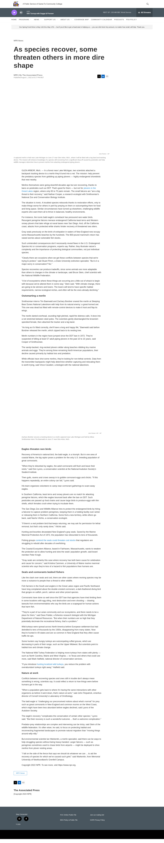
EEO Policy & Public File (69, 824)
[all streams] (144, 16)
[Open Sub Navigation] (31, 24)
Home (14, 24)
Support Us (50, 24)
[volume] (21, 16)
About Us (64, 24)
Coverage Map (81, 24)
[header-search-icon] (149, 6)
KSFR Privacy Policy (97, 824)
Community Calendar (101, 24)
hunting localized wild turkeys (50, 668)
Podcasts (119, 24)
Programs (24, 24)
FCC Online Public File (68, 819)
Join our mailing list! (97, 819)
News (36, 24)
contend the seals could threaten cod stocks (56, 544)
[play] (14, 16)
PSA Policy (131, 24)
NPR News (18, 45)
